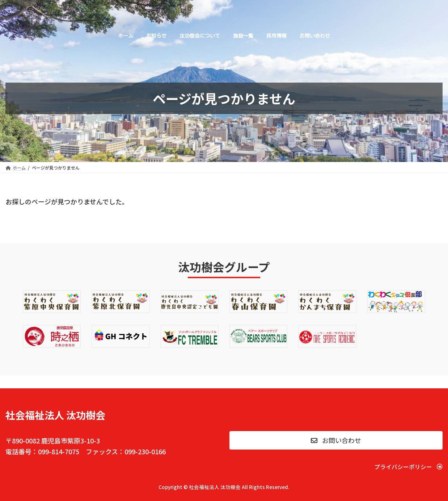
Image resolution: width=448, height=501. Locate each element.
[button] (336, 440)
